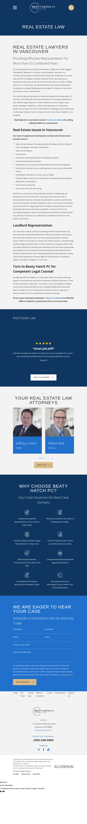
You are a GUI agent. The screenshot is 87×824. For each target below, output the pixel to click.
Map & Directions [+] (43, 734)
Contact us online (54, 120)
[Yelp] (39, 753)
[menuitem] (16, 778)
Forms (49, 697)
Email (47, 637)
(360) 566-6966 (35, 123)
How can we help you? (22, 652)
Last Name (49, 629)
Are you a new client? (21, 645)
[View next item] (53, 370)
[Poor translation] (3, 795)
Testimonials (60, 697)
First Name (17, 629)
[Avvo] (48, 753)
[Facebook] (43, 753)
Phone (15, 637)
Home (15, 697)
